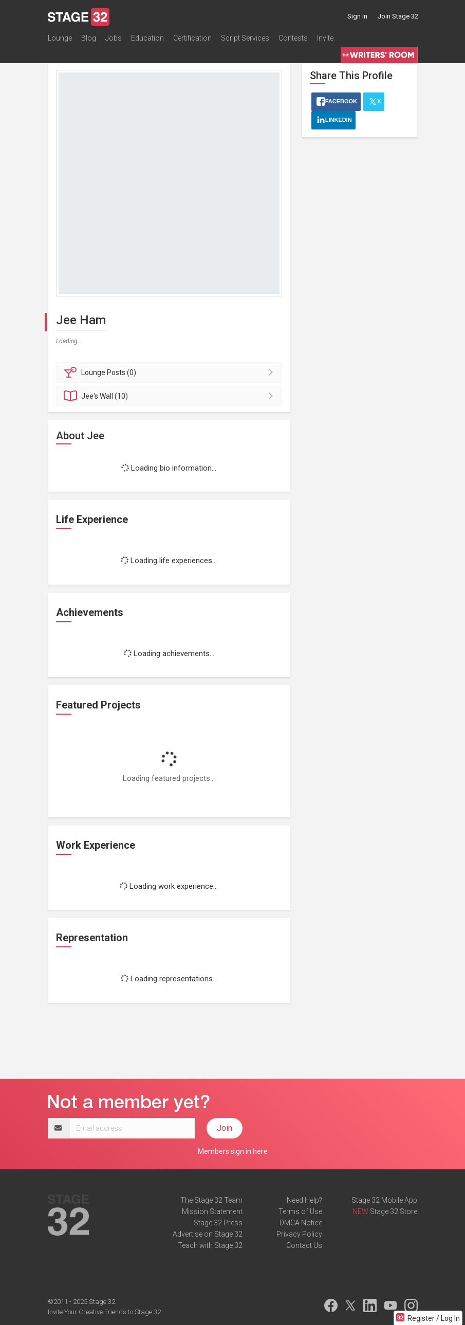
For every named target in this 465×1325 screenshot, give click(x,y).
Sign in (357, 16)
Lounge (60, 38)
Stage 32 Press (218, 1223)
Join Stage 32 (398, 16)
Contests (293, 38)
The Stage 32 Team (211, 1200)
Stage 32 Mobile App (384, 1200)
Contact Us (304, 1245)
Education (147, 38)
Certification (192, 38)
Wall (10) (171, 396)
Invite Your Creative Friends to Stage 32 (104, 1312)
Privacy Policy (299, 1234)
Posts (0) (171, 372)
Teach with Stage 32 (210, 1245)
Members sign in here (233, 1151)
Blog (88, 38)
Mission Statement (212, 1211)
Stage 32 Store (393, 1211)
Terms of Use (300, 1211)
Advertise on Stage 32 (208, 1234)
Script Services (245, 38)
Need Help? (304, 1200)
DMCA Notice (301, 1223)
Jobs (113, 38)
